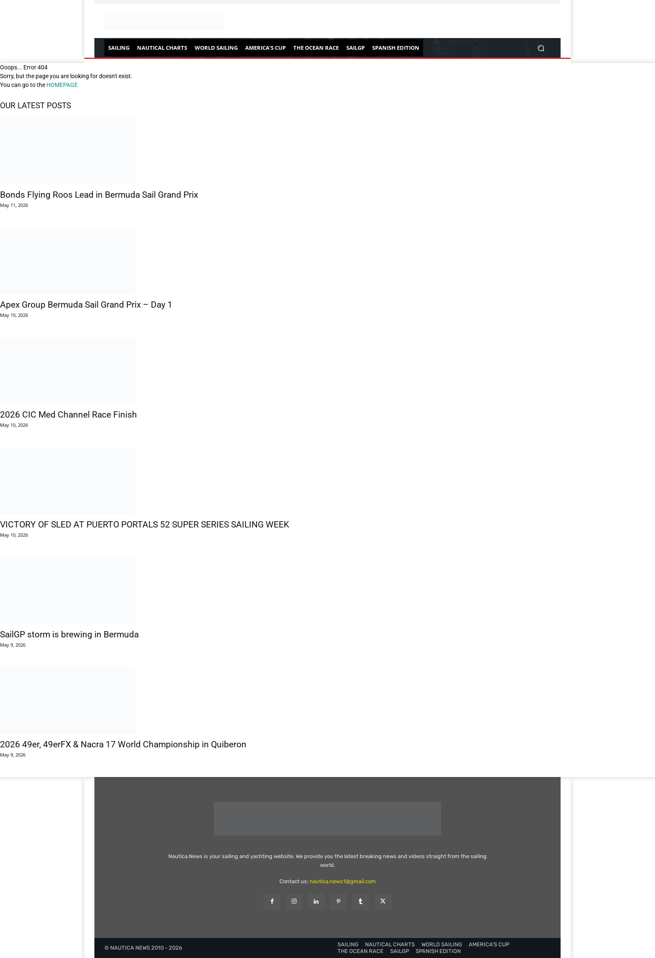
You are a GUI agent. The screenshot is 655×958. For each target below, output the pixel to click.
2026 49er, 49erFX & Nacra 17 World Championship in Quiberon (123, 744)
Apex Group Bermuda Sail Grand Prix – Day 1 (86, 305)
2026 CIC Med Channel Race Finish (68, 415)
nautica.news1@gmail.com (343, 881)
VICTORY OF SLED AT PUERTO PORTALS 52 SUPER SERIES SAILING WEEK (144, 525)
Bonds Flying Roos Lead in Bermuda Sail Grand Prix (99, 195)
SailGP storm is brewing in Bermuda (69, 634)
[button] (541, 48)
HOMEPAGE (62, 85)
